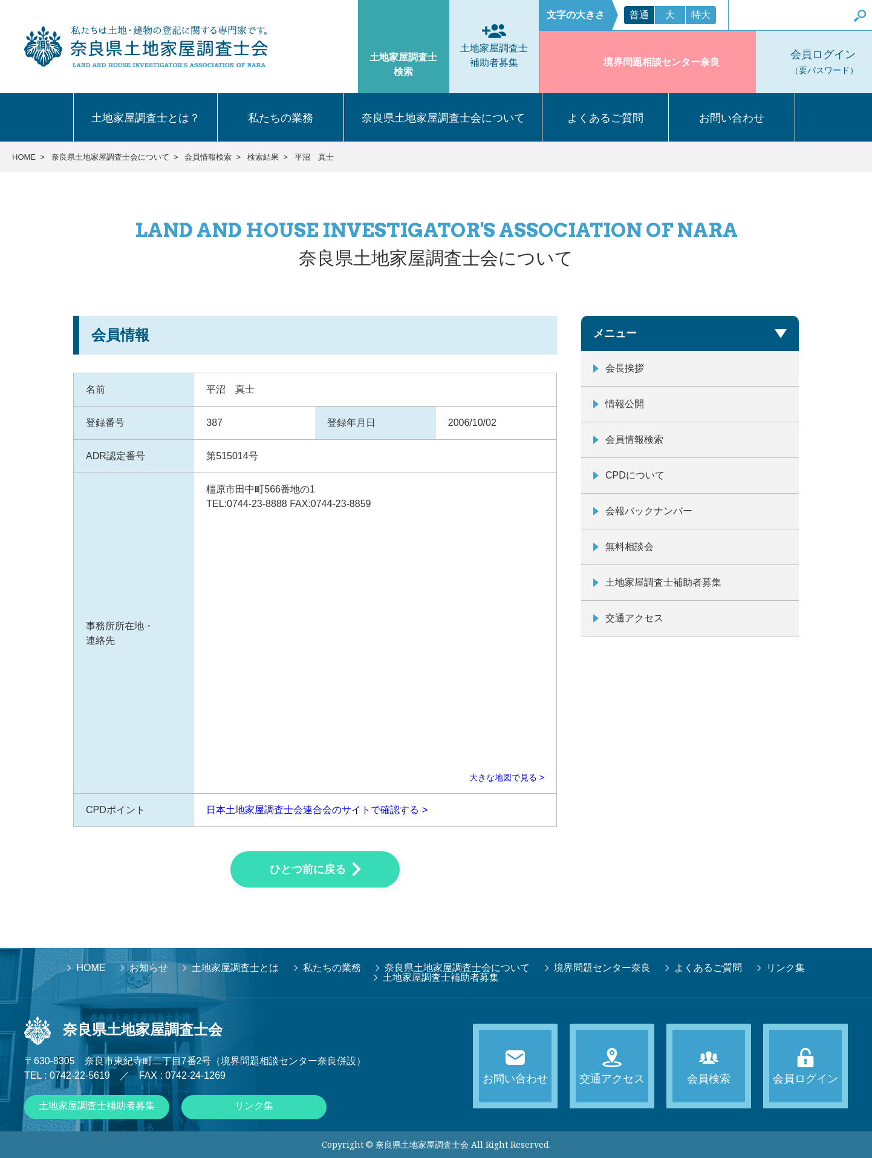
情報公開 (624, 404)
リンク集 (254, 1106)
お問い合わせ (731, 118)
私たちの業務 (280, 118)
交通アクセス (634, 618)
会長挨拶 (624, 368)
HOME (24, 157)
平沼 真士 (314, 157)
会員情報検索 (208, 157)
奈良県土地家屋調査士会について (443, 118)
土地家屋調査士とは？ (145, 118)
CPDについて (635, 475)
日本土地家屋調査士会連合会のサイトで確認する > (317, 810)
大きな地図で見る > (506, 777)
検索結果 (263, 157)
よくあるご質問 (605, 118)
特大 (701, 15)
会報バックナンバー (648, 511)
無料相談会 (629, 546)
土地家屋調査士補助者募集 (663, 582)
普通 (639, 15)
